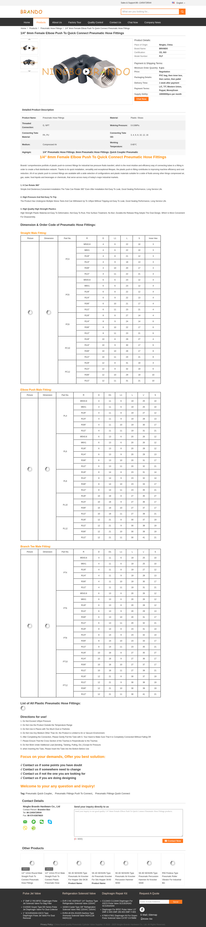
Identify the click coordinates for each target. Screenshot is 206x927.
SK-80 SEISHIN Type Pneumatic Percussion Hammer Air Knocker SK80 (148, 878)
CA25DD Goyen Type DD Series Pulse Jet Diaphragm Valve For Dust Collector (40, 908)
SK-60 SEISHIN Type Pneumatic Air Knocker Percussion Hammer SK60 (125, 878)
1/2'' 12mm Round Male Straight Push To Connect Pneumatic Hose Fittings (31, 878)
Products (41, 22)
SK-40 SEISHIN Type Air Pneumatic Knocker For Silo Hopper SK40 (102, 876)
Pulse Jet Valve (32, 893)
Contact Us (115, 22)
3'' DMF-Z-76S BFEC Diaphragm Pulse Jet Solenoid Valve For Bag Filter (40, 902)
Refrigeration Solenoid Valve (79, 893)
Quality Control (95, 22)
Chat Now (133, 22)
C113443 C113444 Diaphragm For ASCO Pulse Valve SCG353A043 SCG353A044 (117, 903)
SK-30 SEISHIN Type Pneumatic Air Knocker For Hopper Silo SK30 (78, 876)
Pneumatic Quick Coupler (39, 793)
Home (27, 22)
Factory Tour (74, 22)
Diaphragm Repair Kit (114, 893)
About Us (57, 22)
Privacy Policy (46, 924)
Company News (152, 22)
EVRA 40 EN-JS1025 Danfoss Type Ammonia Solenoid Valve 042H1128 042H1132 (78, 915)
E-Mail (143, 914)
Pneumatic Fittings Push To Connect (73, 793)
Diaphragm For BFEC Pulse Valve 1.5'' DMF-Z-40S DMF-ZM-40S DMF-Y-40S (119, 910)
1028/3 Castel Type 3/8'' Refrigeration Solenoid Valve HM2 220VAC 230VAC (79, 908)
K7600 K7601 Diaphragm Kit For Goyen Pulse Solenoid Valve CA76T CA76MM (119, 916)
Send (175, 902)
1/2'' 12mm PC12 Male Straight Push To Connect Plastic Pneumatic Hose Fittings (55, 879)
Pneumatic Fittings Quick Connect (112, 793)
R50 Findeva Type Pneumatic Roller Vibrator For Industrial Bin (171, 878)
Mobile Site (146, 919)
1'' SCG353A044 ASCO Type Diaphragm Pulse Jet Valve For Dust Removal (39, 915)
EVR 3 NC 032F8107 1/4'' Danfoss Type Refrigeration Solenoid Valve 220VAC (80, 902)
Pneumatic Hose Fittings (51, 28)
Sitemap (153, 914)
